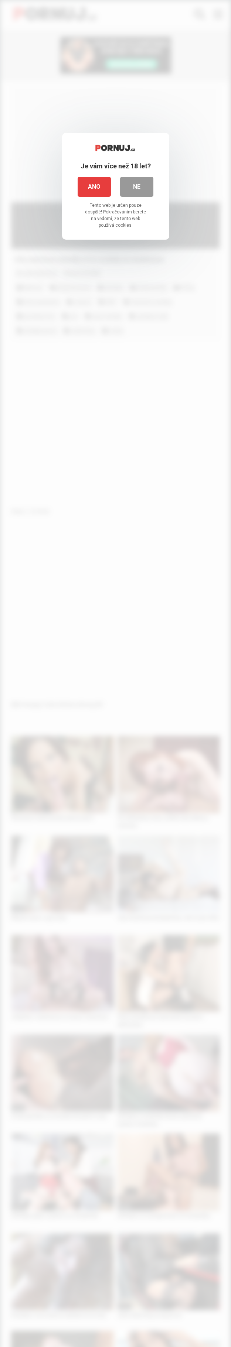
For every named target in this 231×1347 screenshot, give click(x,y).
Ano (94, 186)
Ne (136, 186)
